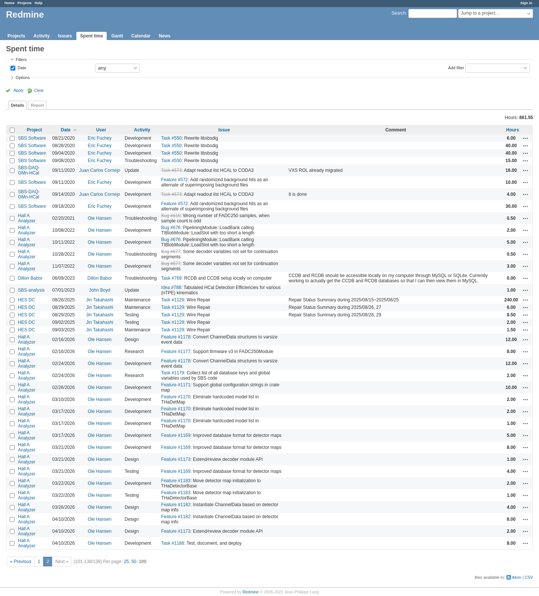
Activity (41, 36)
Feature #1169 (176, 435)
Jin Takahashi (99, 299)
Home (9, 3)
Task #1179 (172, 372)
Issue (224, 130)
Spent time (91, 36)
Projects (25, 3)
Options (23, 77)
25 (126, 561)
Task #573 (171, 170)
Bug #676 (170, 227)
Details (17, 105)
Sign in (526, 3)
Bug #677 (170, 251)
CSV (529, 577)
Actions (526, 138)
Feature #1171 (176, 384)
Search (399, 13)
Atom (516, 577)
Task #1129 (172, 299)
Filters (21, 59)
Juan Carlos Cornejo (99, 170)
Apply (18, 90)
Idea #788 (171, 287)
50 (133, 561)
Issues (65, 36)
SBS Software (32, 138)
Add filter (456, 67)
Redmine (251, 592)
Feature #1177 (176, 351)
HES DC (26, 299)
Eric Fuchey (100, 138)
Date (21, 67)
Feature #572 (174, 179)
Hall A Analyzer (27, 218)
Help (39, 3)
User (101, 130)
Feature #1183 (176, 480)
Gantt (117, 36)
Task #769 (171, 278)
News (164, 36)
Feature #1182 (176, 504)
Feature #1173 (176, 459)
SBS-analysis (31, 290)
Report (37, 105)
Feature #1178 (176, 337)
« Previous (20, 561)
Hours (512, 130)
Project (34, 130)
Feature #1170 (176, 396)
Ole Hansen (100, 218)
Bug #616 (170, 215)
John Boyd (99, 290)
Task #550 (171, 138)
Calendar (140, 36)
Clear (39, 90)
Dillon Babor (30, 278)
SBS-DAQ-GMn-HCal (29, 170)
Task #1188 (172, 543)
